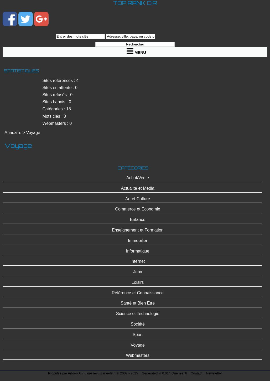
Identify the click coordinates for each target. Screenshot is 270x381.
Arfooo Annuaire (80, 373)
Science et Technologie (137, 313)
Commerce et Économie (137, 209)
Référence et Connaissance (137, 293)
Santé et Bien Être (138, 303)
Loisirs (138, 282)
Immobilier (137, 240)
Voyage (33, 132)
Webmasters (137, 355)
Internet (138, 261)
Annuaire (12, 132)
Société (137, 324)
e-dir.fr (111, 373)
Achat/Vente (137, 178)
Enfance (138, 219)
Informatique (137, 251)
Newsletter (214, 373)
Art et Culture (137, 199)
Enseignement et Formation (138, 230)
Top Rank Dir (135, 3)
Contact (196, 373)
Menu (136, 51)
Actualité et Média (137, 188)
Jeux (137, 272)
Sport (138, 334)
